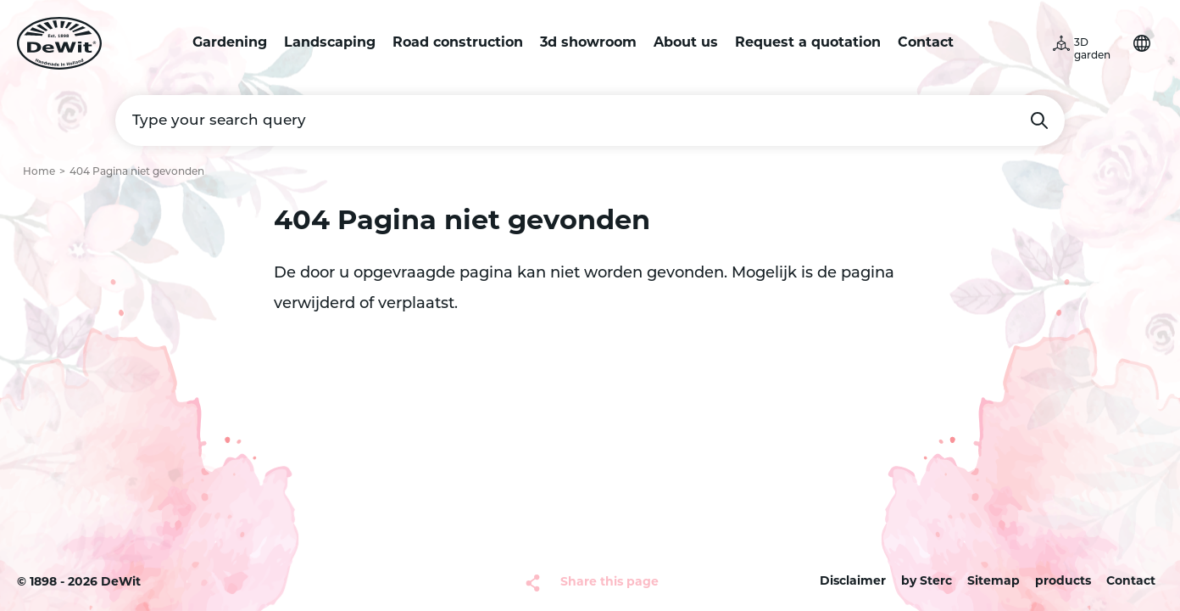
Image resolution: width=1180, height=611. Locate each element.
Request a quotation (808, 43)
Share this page (609, 582)
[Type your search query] (590, 120)
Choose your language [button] (1142, 43)
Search (1039, 120)
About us (686, 43)
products (1063, 581)
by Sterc (926, 581)
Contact (926, 43)
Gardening (229, 43)
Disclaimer (853, 581)
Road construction (457, 43)
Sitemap (993, 581)
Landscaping (330, 43)
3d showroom (588, 43)
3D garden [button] (1092, 49)
